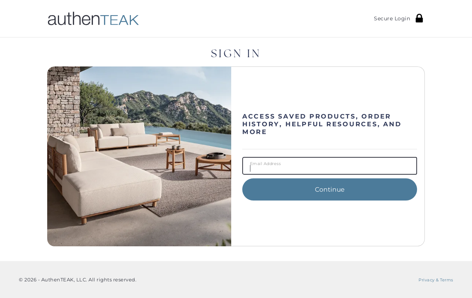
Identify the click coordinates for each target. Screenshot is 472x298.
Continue (329, 189)
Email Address (265, 164)
